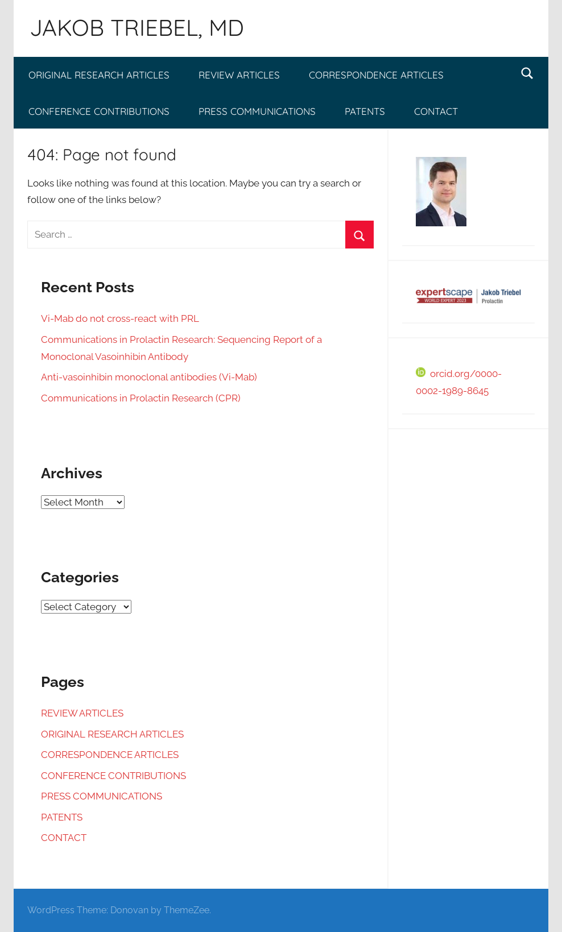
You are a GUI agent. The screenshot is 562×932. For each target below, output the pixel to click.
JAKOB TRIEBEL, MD (137, 27)
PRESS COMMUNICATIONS (257, 111)
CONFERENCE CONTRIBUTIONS (99, 111)
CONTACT (436, 111)
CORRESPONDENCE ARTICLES (376, 75)
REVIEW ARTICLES (239, 75)
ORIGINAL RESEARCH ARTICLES (99, 75)
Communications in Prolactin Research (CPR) (141, 398)
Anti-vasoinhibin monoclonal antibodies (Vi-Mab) (149, 377)
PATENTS (365, 111)
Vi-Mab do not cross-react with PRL (120, 318)
